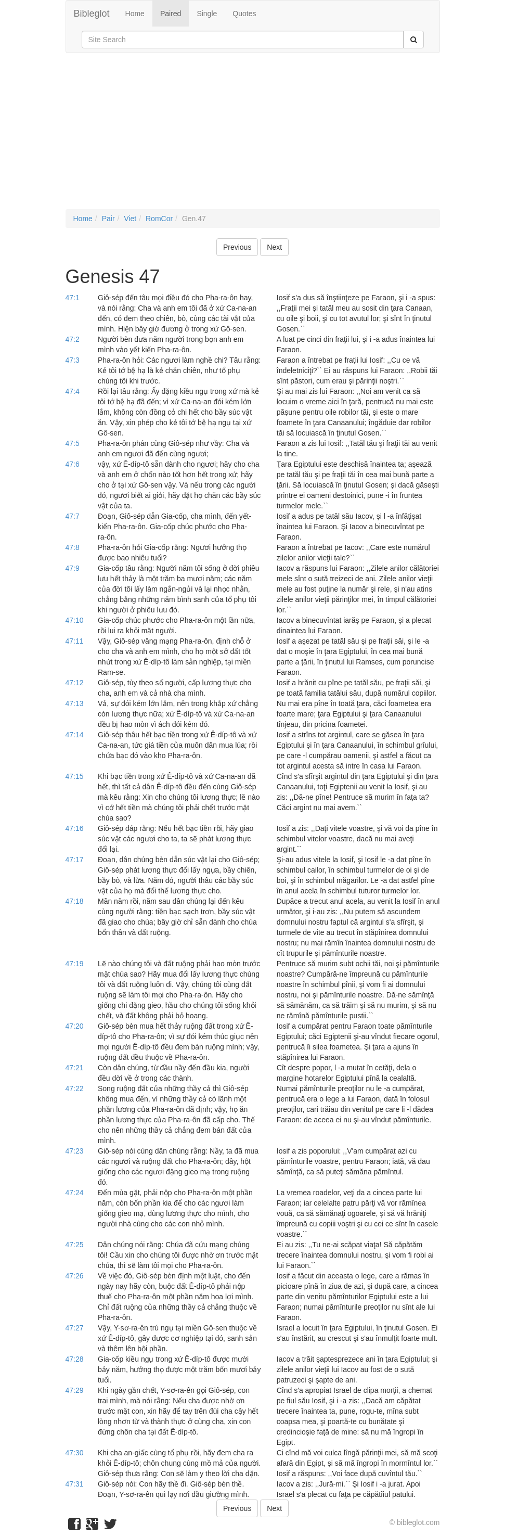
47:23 (75, 1151)
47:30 (75, 1453)
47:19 (75, 963)
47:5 (73, 443)
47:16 (75, 828)
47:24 (75, 1192)
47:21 (75, 1068)
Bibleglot (92, 13)
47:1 (73, 297)
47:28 (75, 1359)
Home (135, 13)
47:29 (75, 1390)
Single (207, 13)
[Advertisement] (252, 136)
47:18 (75, 901)
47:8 (73, 547)
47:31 (75, 1484)
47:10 (75, 620)
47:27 (75, 1328)
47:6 (73, 464)
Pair (108, 218)
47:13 (75, 703)
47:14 (75, 735)
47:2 (73, 339)
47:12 (75, 682)
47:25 (75, 1244)
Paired (170, 13)
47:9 (73, 568)
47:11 (75, 641)
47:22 (75, 1088)
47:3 (73, 360)
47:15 (75, 776)
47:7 (73, 516)
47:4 (73, 391)
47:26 (75, 1276)
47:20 (75, 1026)
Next (274, 247)
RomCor (159, 218)
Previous (237, 247)
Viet (130, 218)
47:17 (75, 859)
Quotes (244, 13)
